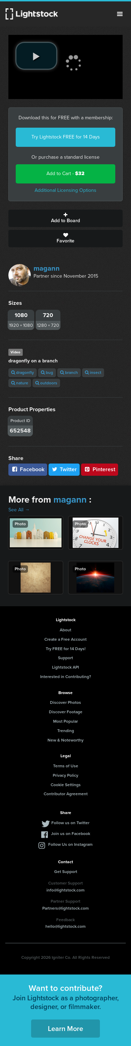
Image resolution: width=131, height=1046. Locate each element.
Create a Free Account (65, 639)
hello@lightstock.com (65, 926)
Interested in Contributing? (65, 676)
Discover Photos (65, 702)
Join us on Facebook (70, 833)
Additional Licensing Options (65, 190)
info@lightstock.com (65, 890)
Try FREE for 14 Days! (66, 649)
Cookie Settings (66, 785)
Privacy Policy (65, 775)
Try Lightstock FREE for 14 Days (65, 137)
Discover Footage (65, 712)
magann (47, 268)
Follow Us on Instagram (70, 844)
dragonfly (22, 372)
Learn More (65, 1028)
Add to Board (65, 218)
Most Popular (65, 721)
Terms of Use (65, 766)
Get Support (65, 871)
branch (69, 372)
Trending (65, 731)
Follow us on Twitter (70, 823)
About (65, 630)
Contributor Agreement (66, 794)
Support (65, 658)
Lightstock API (65, 667)
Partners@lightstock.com (65, 908)
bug (47, 372)
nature (19, 383)
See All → (19, 509)
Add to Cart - (65, 173)
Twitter (64, 469)
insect (93, 372)
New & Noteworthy (65, 740)
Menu (119, 14)
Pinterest (99, 469)
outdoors (46, 383)
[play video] (36, 56)
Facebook (27, 469)
